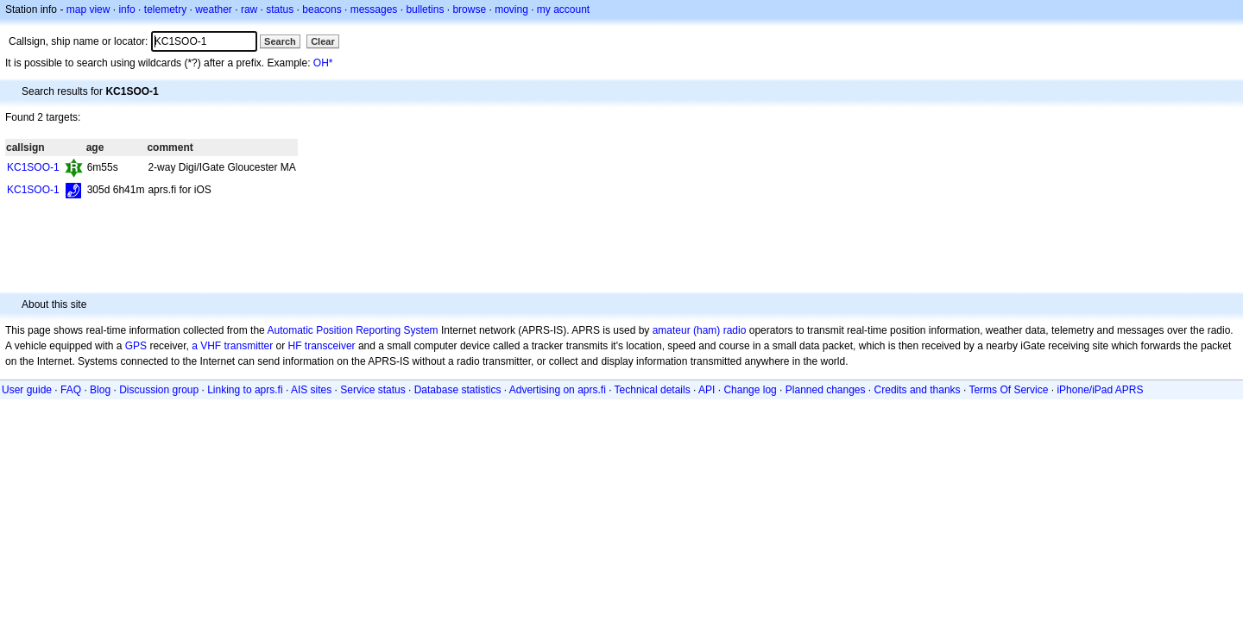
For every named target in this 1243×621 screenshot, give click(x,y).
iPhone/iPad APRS (1100, 390)
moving (511, 9)
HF (295, 346)
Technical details (653, 390)
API (706, 390)
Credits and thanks (917, 390)
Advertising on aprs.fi (557, 390)
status (279, 9)
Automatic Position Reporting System (352, 330)
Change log (749, 390)
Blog (100, 390)
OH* (323, 63)
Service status (372, 390)
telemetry (165, 9)
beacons (321, 9)
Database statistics (458, 390)
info (126, 9)
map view (88, 9)
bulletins (425, 9)
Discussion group (159, 390)
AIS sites (311, 390)
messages (374, 9)
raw (249, 9)
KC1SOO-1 (33, 167)
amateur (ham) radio (700, 330)
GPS (136, 346)
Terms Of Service (1008, 390)
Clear (323, 41)
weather (213, 9)
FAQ (70, 390)
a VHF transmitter (232, 346)
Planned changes (826, 390)
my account (563, 9)
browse (469, 9)
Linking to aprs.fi (244, 390)
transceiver (330, 346)
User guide (27, 390)
